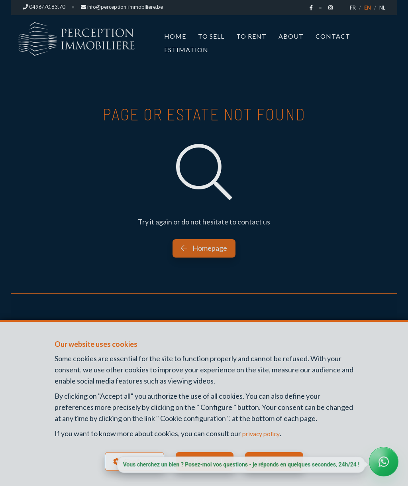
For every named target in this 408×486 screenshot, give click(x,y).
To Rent (251, 36)
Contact (333, 36)
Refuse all (208, 460)
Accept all (281, 460)
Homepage (204, 248)
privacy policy (263, 431)
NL (382, 7)
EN (367, 7)
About (291, 36)
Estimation (186, 49)
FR (353, 7)
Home (175, 36)
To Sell (211, 36)
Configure (138, 460)
